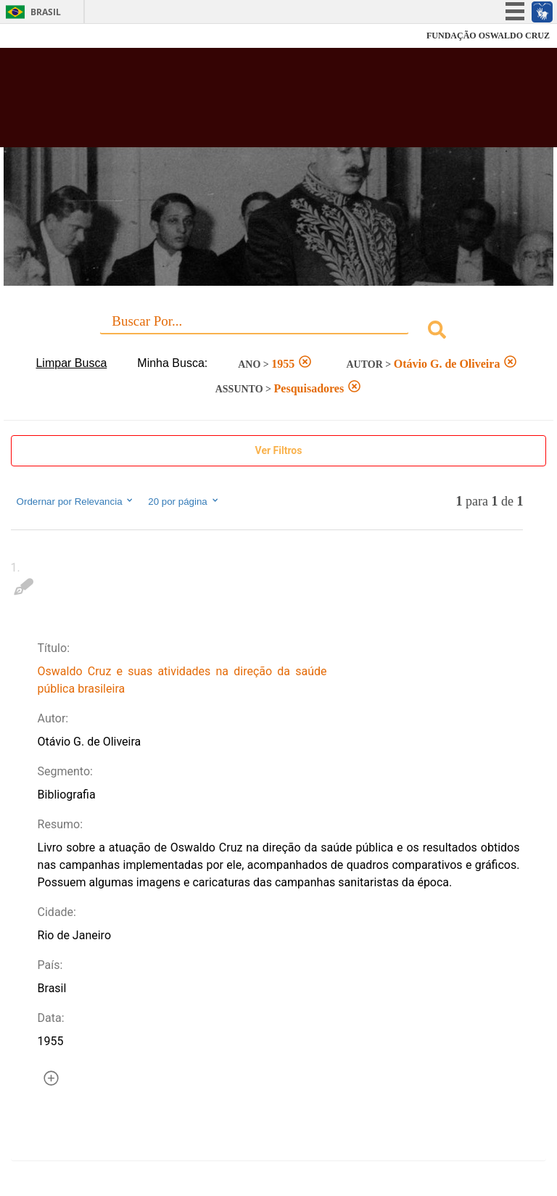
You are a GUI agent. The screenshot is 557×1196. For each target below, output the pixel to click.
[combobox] (279, 332)
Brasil (45, 12)
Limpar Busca (71, 363)
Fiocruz (43, 36)
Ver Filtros (278, 450)
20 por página (184, 501)
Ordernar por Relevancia (76, 501)
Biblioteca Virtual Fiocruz (244, 103)
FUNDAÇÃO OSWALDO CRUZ (488, 35)
